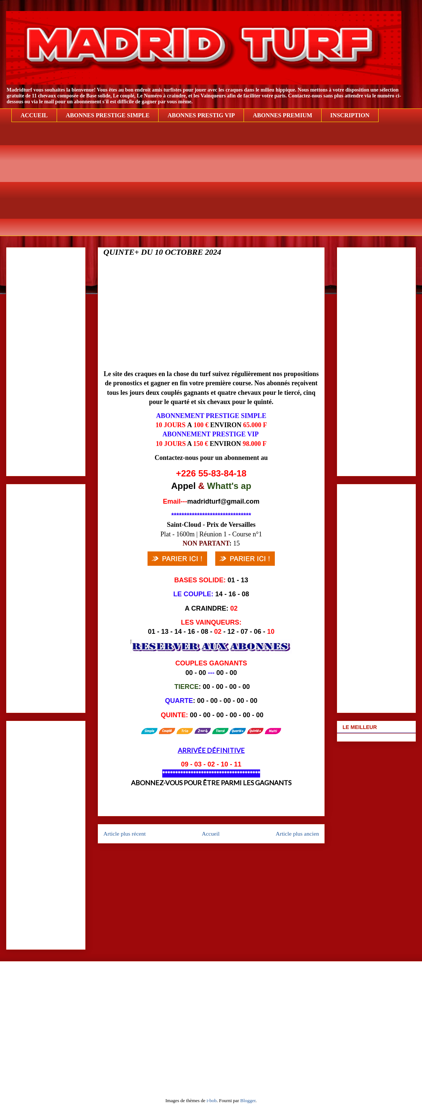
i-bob (211, 1100)
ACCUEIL (34, 115)
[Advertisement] (216, 184)
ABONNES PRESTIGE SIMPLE (108, 115)
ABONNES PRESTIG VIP (201, 115)
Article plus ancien (297, 833)
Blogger (247, 1100)
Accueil (211, 833)
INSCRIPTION (350, 115)
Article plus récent (124, 833)
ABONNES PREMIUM (282, 115)
